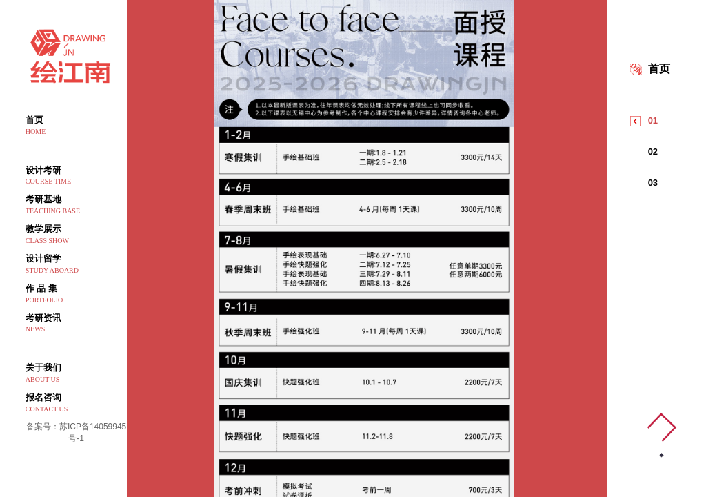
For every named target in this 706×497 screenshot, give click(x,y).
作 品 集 (76, 294)
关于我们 (76, 373)
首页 (76, 126)
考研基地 (76, 205)
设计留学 (76, 264)
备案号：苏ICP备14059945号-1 (76, 432)
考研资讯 (76, 324)
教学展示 (76, 235)
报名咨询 (76, 403)
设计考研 (76, 176)
